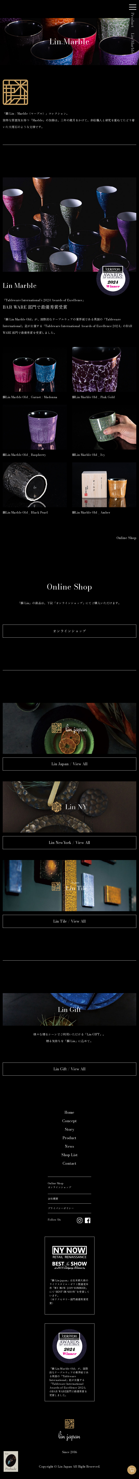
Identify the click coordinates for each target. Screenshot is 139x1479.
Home (69, 1112)
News (69, 1146)
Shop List (69, 1155)
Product (69, 1138)
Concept (69, 1121)
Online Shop (126, 537)
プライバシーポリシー (61, 1208)
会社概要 (53, 1199)
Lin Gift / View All (70, 1069)
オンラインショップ (69, 631)
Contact (69, 1163)
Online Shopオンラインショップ (59, 1185)
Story (69, 1129)
